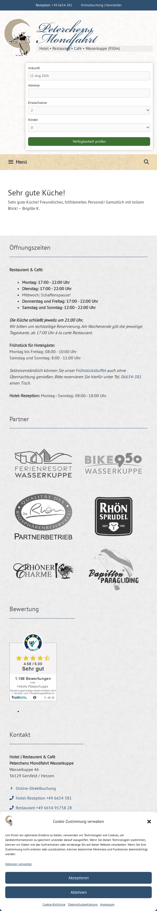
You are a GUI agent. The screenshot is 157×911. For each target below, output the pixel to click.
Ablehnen (79, 892)
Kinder (33, 120)
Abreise (34, 85)
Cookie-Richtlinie (54, 904)
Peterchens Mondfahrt (66, 35)
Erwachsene (37, 103)
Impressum (107, 904)
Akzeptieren (79, 877)
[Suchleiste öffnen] (146, 162)
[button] (149, 821)
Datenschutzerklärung (82, 904)
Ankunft (34, 68)
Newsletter (114, 5)
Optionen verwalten (18, 864)
